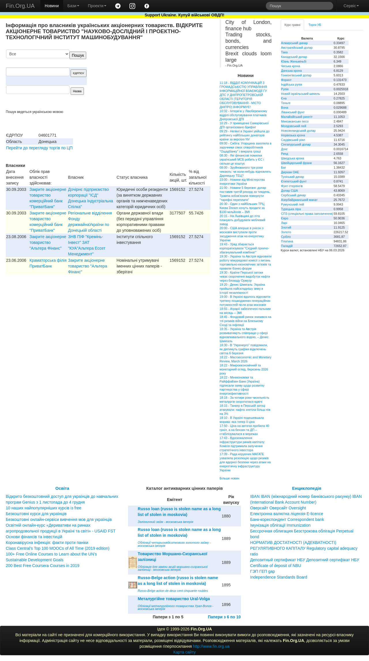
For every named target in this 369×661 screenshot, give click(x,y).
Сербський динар (293, 195)
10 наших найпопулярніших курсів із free (43, 508)
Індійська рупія (291, 84)
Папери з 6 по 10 (224, 617)
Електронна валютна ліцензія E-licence (286, 513)
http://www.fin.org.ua (211, 646)
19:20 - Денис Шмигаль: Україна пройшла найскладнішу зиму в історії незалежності (242, 288)
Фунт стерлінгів (292, 186)
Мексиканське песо (294, 121)
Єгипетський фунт (294, 181)
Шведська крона (292, 158)
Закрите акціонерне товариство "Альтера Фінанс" (47, 242)
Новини (52, 5)
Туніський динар (292, 176)
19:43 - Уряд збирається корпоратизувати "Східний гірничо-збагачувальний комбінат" (244, 248)
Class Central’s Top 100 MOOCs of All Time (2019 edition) (58, 548)
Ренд (284, 153)
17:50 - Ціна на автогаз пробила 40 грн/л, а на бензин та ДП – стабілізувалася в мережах (244, 430)
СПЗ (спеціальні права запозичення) (307, 213)
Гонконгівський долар (296, 75)
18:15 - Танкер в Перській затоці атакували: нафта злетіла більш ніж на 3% (245, 409)
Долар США (289, 190)
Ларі (284, 223)
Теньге (286, 103)
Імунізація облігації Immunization (280, 525)
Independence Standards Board (278, 577)
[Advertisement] (167, 80)
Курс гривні (292, 25)
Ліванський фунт (293, 112)
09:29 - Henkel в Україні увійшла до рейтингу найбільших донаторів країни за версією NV (245, 135)
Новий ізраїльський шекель (300, 93)
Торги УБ (314, 25)
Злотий (286, 227)
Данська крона (291, 70)
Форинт (286, 80)
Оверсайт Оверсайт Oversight (278, 508)
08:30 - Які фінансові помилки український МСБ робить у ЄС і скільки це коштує (242, 159)
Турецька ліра (291, 209)
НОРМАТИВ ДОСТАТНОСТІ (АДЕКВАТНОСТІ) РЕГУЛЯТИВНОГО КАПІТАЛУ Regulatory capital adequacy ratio (303, 548)
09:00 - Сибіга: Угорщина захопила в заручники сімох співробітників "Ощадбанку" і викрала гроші (245, 147)
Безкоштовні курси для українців (36, 513)
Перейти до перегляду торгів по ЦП (39, 148)
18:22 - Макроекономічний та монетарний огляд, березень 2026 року (244, 369)
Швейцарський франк (296, 163)
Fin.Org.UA (20, 6)
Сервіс (351, 5)
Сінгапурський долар (296, 144)
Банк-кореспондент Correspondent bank (287, 519)
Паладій (287, 246)
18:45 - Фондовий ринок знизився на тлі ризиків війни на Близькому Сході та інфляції (245, 321)
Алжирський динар (294, 43)
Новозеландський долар (298, 130)
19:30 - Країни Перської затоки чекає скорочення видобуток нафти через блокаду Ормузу (245, 276)
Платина (287, 241)
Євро (284, 218)
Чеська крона (290, 66)
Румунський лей (292, 204)
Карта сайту (184, 652)
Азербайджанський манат (299, 199)
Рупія (285, 89)
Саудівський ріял (293, 140)
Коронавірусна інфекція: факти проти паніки (47, 542)
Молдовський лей (293, 126)
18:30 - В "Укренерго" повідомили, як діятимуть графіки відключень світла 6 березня (244, 349)
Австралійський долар (297, 47)
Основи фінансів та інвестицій (34, 536)
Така (284, 52)
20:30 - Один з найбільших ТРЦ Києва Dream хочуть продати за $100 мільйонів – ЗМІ (242, 208)
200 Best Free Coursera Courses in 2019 (42, 565)
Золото (286, 232)
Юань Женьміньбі (293, 61)
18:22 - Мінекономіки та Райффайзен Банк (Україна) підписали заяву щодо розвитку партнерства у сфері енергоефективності (242, 385)
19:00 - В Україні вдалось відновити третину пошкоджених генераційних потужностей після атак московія (245, 300)
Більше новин (229, 478)
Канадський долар (294, 57)
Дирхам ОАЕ (290, 172)
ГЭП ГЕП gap (262, 571)
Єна (284, 98)
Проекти (97, 5)
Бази (73, 5)
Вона (284, 107)
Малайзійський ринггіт (296, 116)
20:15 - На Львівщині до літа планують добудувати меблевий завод (242, 220)
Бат (283, 167)
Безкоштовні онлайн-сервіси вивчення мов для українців (59, 519)
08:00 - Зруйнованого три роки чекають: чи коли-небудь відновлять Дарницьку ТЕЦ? (245, 171)
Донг (284, 149)
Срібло (286, 236)
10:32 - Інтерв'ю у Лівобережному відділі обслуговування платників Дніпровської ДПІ (243, 115)
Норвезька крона (293, 135)
